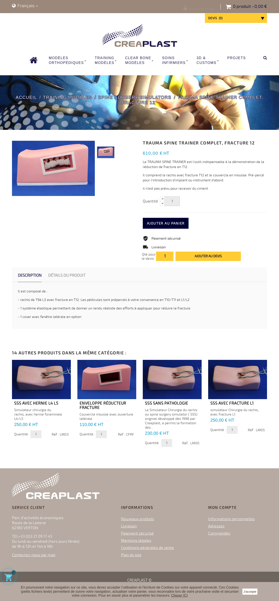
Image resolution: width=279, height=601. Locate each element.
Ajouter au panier (173, 223)
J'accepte (249, 591)
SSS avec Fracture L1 (232, 403)
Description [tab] (30, 275)
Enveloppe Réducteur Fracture (103, 405)
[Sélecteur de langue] (25, 6)
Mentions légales (136, 540)
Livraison (129, 526)
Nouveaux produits (137, 519)
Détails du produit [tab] (66, 275)
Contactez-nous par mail (33, 555)
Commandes (219, 533)
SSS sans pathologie (166, 403)
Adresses (216, 526)
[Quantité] (172, 201)
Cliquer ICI (179, 595)
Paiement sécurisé (137, 533)
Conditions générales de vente (147, 547)
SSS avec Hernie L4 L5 (36, 403)
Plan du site (131, 555)
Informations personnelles (231, 519)
